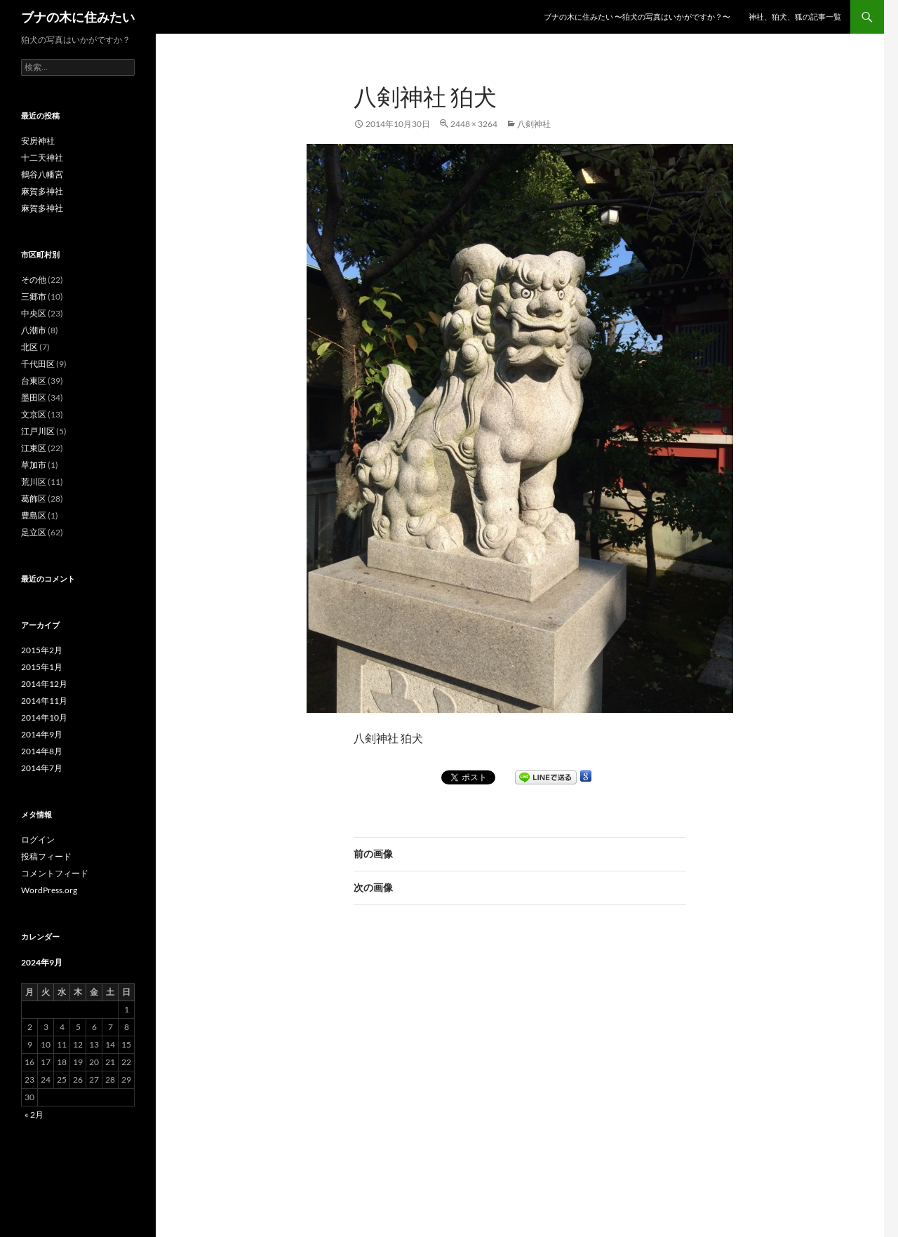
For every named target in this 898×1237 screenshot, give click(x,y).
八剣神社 (534, 124)
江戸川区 (38, 431)
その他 (33, 279)
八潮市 (33, 330)
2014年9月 (41, 734)
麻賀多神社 (42, 191)
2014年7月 (41, 768)
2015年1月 (41, 667)
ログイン (38, 839)
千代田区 (38, 364)
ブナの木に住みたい (78, 17)
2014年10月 (44, 717)
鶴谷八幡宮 (42, 174)
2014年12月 (44, 683)
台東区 (33, 380)
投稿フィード (46, 856)
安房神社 (38, 140)
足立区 (33, 532)
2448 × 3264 (473, 124)
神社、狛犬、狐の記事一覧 (795, 16)
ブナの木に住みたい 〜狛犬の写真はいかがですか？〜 (637, 16)
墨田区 (33, 397)
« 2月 (34, 1114)
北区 (29, 347)
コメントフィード (54, 873)
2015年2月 (41, 650)
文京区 (33, 414)
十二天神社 (42, 157)
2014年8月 (41, 751)
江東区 (33, 448)
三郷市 (33, 296)
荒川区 (33, 481)
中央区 (33, 313)
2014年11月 (44, 700)
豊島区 (33, 515)
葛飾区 (33, 498)
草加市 (33, 465)
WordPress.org (49, 890)
